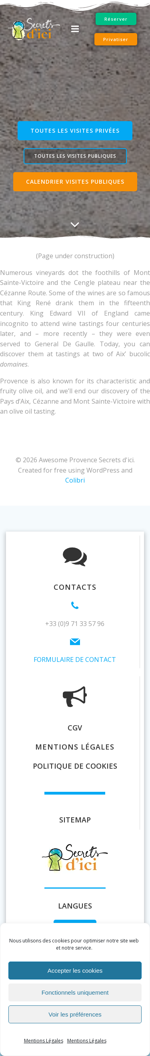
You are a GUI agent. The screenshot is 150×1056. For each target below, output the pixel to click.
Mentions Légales (43, 1040)
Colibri (75, 480)
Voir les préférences (75, 1014)
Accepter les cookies (75, 970)
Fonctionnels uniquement (75, 992)
